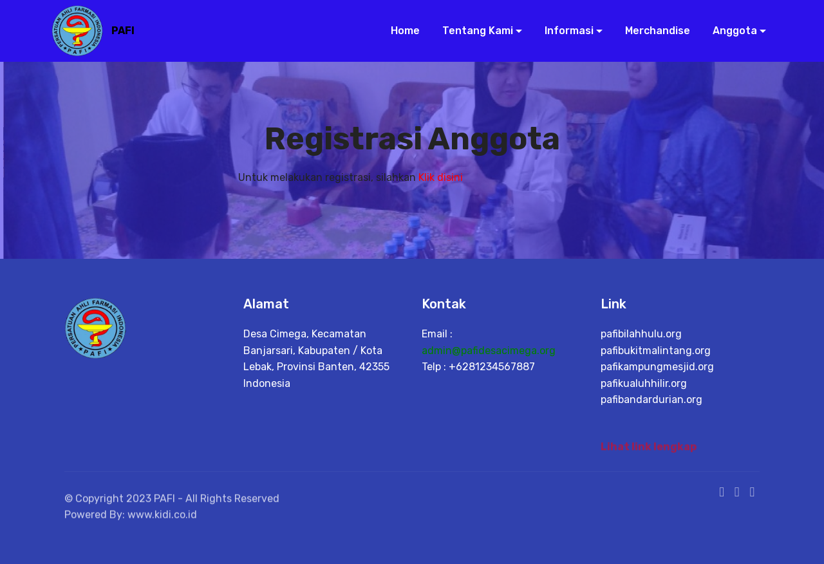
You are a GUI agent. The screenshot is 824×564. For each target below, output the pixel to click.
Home (400, 30)
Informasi (564, 30)
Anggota (729, 30)
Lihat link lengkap (649, 449)
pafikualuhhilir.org (644, 383)
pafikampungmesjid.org (657, 367)
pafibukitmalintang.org (656, 350)
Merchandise (652, 30)
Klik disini (440, 177)
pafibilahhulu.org (641, 334)
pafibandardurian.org (651, 399)
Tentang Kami (472, 30)
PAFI (123, 30)
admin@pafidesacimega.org (489, 350)
